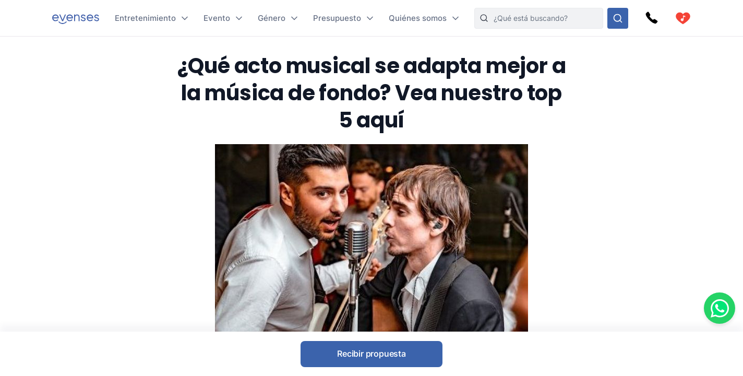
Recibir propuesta (371, 353)
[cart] (683, 18)
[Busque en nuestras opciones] (617, 18)
